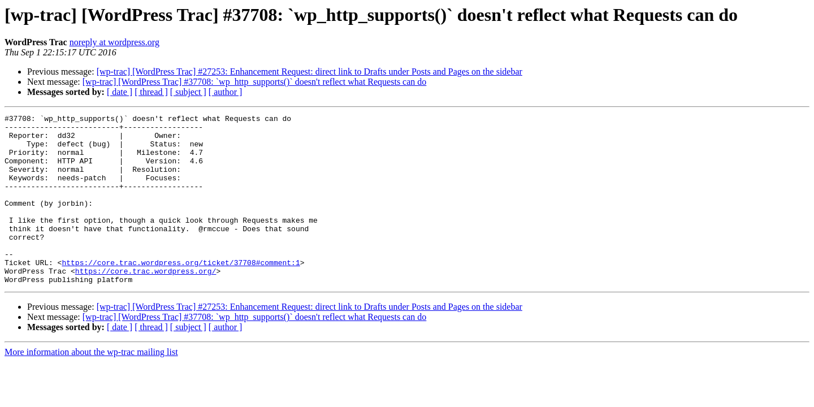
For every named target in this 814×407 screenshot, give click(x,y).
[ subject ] (188, 92)
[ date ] (119, 92)
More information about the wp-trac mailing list (91, 386)
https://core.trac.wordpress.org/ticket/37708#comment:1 (181, 293)
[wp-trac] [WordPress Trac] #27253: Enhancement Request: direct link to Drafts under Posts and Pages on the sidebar (309, 71)
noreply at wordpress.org (114, 42)
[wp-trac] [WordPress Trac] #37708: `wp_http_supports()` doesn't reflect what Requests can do (255, 81)
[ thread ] (151, 92)
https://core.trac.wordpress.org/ (146, 303)
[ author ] (226, 92)
